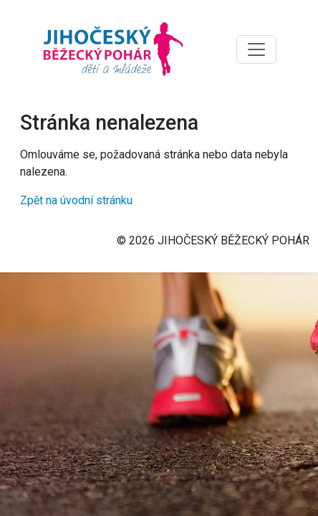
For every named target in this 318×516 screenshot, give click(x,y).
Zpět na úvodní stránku (76, 200)
